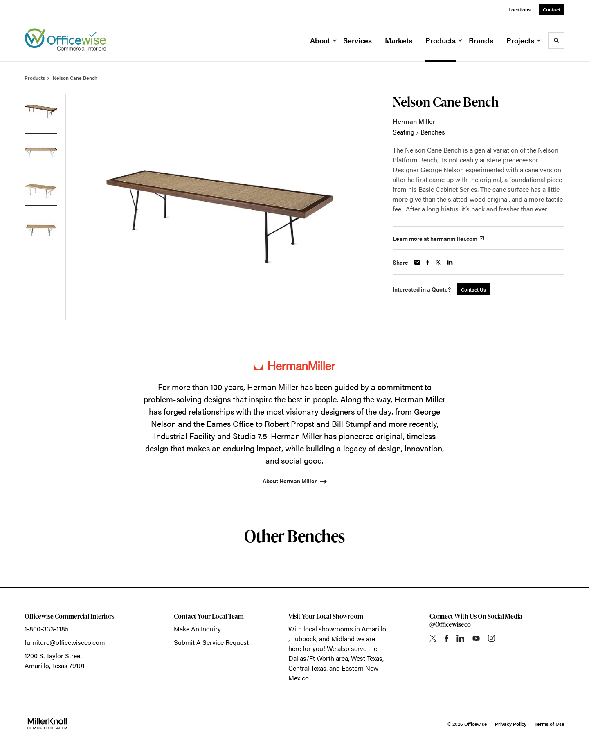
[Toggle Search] (556, 40)
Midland (343, 638)
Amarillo (374, 628)
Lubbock (303, 638)
